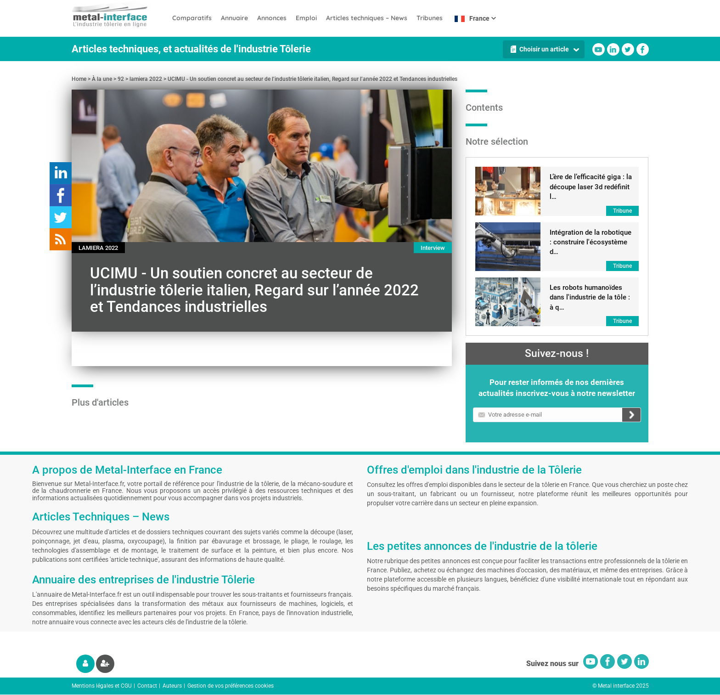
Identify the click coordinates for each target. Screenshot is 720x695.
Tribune (622, 211)
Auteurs (172, 686)
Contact (147, 686)
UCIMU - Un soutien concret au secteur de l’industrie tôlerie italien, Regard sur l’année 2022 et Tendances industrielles (312, 79)
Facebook (642, 49)
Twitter (628, 49)
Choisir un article (544, 49)
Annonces (272, 18)
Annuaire (234, 18)
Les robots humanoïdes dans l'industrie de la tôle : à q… (590, 297)
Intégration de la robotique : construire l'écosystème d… (590, 242)
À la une (102, 79)
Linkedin (613, 49)
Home (79, 79)
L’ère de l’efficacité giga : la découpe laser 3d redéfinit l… (591, 187)
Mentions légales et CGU (102, 686)
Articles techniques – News (366, 18)
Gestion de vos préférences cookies (230, 686)
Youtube (598, 49)
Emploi (306, 18)
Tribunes (429, 18)
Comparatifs (192, 18)
